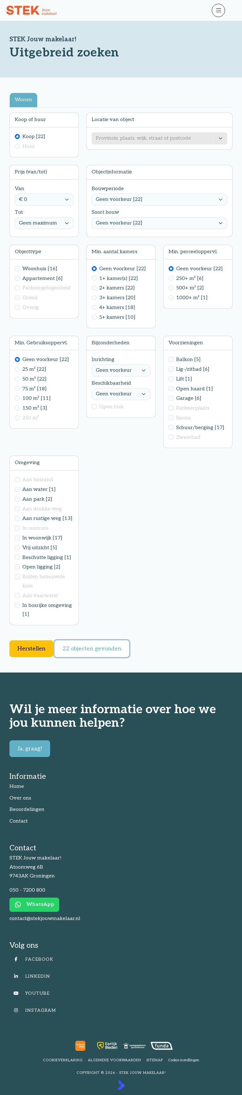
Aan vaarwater (40, 596)
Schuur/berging (200, 428)
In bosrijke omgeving (47, 610)
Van (19, 189)
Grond (29, 298)
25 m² (34, 369)
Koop (33, 137)
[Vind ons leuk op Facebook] (119, 959)
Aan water (39, 489)
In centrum (35, 528)
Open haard (194, 389)
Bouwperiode (108, 189)
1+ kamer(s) (118, 279)
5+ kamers (117, 317)
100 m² (36, 398)
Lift (184, 379)
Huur (28, 146)
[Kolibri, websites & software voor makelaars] (121, 1085)
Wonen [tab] (23, 100)
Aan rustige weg (47, 518)
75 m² (34, 389)
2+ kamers (117, 288)
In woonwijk (42, 538)
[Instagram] (119, 1010)
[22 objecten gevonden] (92, 648)
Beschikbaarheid (111, 383)
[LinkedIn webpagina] (119, 976)
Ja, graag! (29, 748)
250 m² (30, 418)
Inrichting (103, 360)
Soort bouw (105, 212)
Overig (30, 308)
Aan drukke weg (42, 509)
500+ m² (190, 288)
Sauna (183, 418)
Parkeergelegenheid (46, 288)
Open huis (111, 407)
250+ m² (190, 279)
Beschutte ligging (46, 558)
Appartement (42, 279)
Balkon (188, 360)
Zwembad (188, 437)
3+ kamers (117, 298)
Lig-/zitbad (193, 369)
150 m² (34, 408)
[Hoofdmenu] (229, 10)
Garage (188, 398)
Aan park (37, 499)
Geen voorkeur (122, 269)
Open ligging (41, 567)
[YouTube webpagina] (119, 993)
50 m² (34, 379)
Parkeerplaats (193, 408)
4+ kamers (117, 308)
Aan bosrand (37, 480)
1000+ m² (192, 298)
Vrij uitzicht (39, 548)
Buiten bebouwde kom (43, 581)
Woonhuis (39, 269)
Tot (19, 212)
